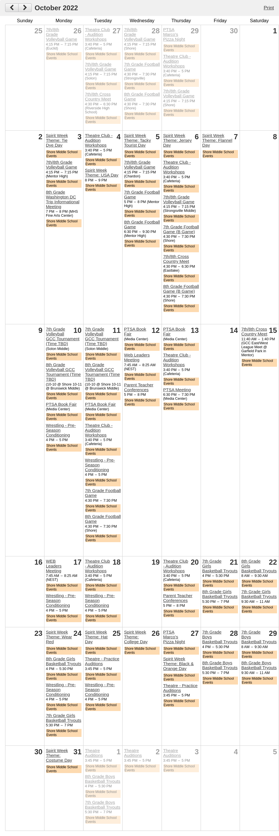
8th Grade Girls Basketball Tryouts (220, 594)
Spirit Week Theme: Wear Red (59, 637)
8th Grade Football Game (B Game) (181, 289)
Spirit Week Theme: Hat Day (96, 637)
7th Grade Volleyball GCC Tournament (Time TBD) (63, 336)
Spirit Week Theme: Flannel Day (217, 140)
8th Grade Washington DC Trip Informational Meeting (63, 199)
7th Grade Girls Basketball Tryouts (259, 594)
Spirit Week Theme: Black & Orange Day (178, 663)
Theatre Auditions (94, 753)
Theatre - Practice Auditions (102, 661)
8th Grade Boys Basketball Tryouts (220, 665)
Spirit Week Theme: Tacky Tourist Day (137, 140)
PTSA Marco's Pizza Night (174, 34)
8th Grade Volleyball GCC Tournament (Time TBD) (63, 372)
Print (269, 8)
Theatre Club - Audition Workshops (97, 34)
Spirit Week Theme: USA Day (101, 172)
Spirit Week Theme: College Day (136, 637)
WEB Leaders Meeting (54, 566)
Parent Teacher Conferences (138, 387)
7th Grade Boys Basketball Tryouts (102, 805)
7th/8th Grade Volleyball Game (100, 66)
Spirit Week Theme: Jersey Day (177, 140)
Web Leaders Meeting (137, 357)
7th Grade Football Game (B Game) (181, 229)
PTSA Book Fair (61, 404)
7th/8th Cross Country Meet (98, 96)
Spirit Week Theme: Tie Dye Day (57, 140)
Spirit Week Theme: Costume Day (59, 755)
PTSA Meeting (177, 389)
